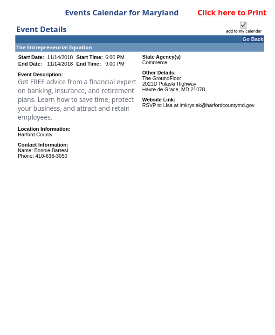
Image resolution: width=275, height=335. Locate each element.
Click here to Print (232, 12)
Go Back (252, 39)
